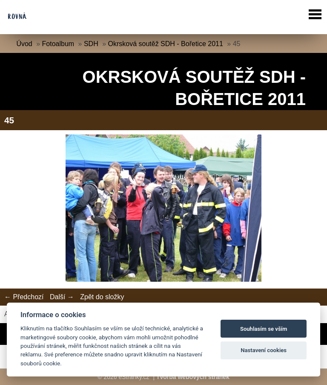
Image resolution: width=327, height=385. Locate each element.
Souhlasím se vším (263, 329)
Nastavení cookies (264, 350)
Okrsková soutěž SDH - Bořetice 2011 (165, 43)
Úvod (24, 43)
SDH (91, 43)
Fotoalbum (58, 43)
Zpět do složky (102, 296)
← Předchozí (23, 296)
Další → (62, 296)
